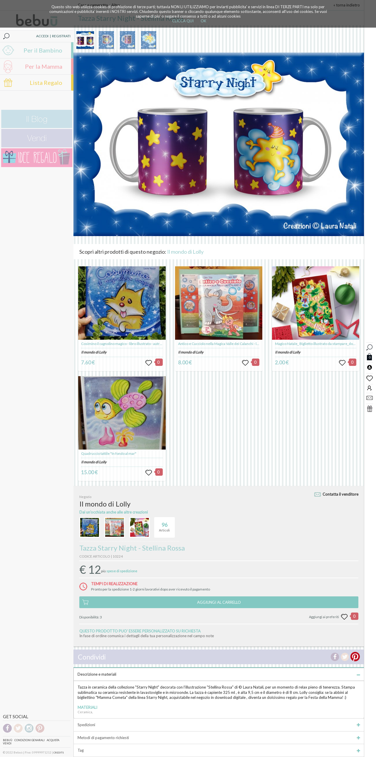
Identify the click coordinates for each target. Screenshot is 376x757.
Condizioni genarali (29, 740)
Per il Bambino (43, 50)
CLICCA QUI (183, 20)
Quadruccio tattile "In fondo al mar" (108, 453)
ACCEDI (42, 36)
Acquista (53, 740)
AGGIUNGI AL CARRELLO (219, 602)
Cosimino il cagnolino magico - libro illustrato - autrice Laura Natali (132, 344)
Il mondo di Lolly (185, 251)
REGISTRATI (61, 36)
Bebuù (7, 740)
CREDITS (58, 752)
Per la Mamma (43, 66)
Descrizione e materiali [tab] (219, 674)
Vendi (7, 743)
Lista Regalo (46, 82)
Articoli (164, 524)
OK (203, 20)
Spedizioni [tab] (219, 724)
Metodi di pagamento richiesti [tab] (219, 737)
